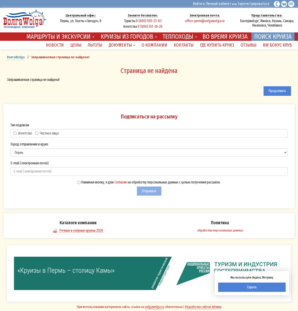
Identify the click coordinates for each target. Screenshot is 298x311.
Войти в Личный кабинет (218, 3)
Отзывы (248, 44)
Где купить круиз (217, 44)
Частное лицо (47, 132)
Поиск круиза (273, 35)
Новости (55, 44)
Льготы (95, 44)
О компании (154, 44)
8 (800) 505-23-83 (149, 20)
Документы (122, 44)
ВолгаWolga (16, 56)
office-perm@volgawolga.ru (204, 20)
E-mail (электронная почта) (29, 162)
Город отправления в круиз (29, 143)
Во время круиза (225, 35)
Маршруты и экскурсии (60, 35)
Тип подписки (19, 124)
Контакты (183, 44)
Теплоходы (180, 35)
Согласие (121, 181)
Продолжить (277, 90)
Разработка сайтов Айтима (203, 306)
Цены (75, 44)
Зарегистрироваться (255, 3)
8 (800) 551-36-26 (150, 26)
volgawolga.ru (154, 306)
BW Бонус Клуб (277, 44)
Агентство (23, 132)
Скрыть (252, 287)
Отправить (149, 190)
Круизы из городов (129, 35)
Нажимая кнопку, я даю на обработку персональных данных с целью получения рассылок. (149, 181)
